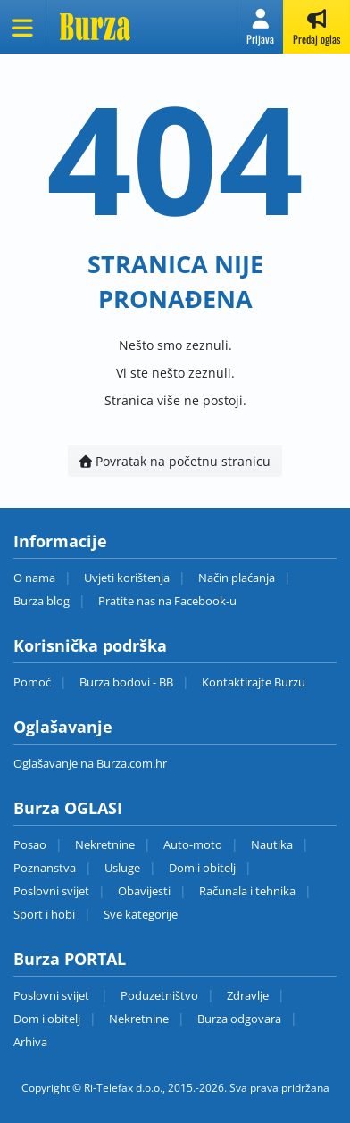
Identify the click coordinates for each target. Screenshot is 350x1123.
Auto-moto (192, 844)
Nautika (272, 844)
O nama (34, 578)
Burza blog (41, 601)
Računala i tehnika (247, 891)
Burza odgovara (239, 1019)
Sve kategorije (141, 914)
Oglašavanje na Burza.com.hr (90, 763)
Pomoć (32, 682)
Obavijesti (144, 891)
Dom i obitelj (202, 868)
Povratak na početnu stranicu (175, 461)
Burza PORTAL (69, 958)
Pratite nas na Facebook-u (167, 601)
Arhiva (30, 1042)
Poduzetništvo (159, 995)
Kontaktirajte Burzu (253, 682)
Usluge (122, 868)
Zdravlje (248, 995)
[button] (260, 27)
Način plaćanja (236, 578)
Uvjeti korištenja (127, 578)
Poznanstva (44, 868)
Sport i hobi (44, 914)
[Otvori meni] (23, 27)
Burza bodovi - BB (126, 682)
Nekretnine (105, 844)
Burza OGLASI (67, 808)
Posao (29, 844)
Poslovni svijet (51, 891)
